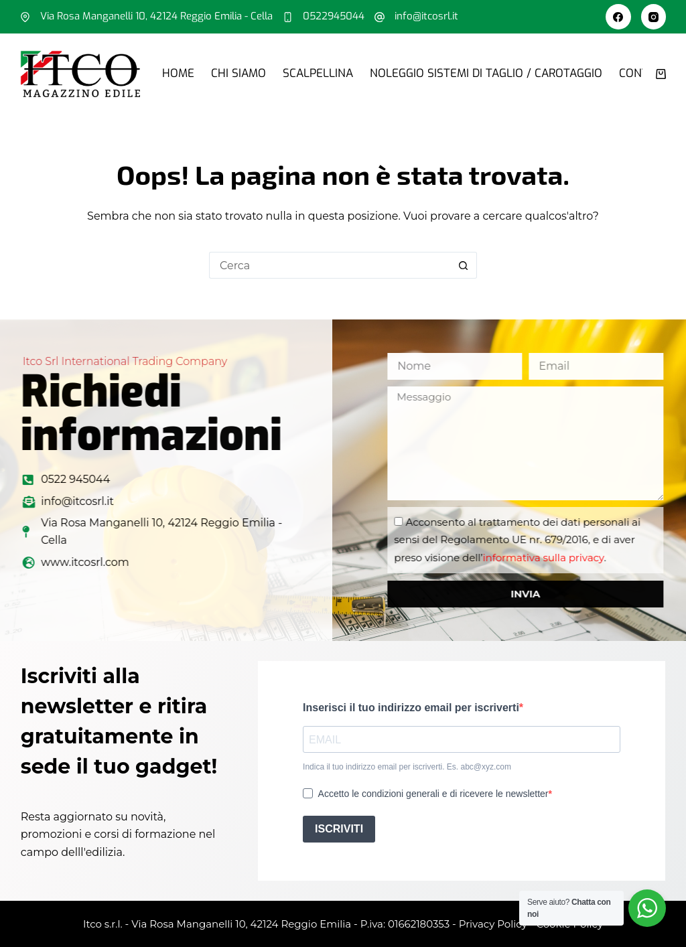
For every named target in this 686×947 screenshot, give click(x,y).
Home (178, 73)
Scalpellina (318, 73)
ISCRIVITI (339, 828)
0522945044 (333, 16)
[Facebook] (618, 16)
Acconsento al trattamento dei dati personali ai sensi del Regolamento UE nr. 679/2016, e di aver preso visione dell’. (549, 540)
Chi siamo (238, 73)
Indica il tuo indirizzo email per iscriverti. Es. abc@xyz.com (407, 767)
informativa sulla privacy (575, 557)
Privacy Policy (493, 924)
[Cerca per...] (329, 265)
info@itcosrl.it (426, 16)
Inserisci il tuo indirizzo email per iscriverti (411, 707)
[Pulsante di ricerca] (463, 265)
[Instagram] (654, 16)
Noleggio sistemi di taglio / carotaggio (486, 73)
